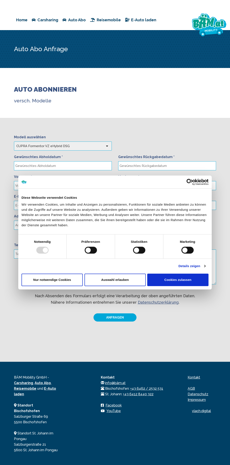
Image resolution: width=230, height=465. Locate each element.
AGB (191, 388)
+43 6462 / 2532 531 (146, 388)
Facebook (114, 405)
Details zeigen (189, 266)
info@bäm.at (115, 383)
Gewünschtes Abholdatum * (38, 157)
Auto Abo (74, 20)
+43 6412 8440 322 (138, 394)
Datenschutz (198, 394)
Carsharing (45, 20)
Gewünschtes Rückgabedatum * (146, 157)
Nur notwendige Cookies (52, 280)
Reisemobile (105, 20)
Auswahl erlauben (115, 280)
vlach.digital (201, 411)
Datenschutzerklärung (158, 302)
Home (22, 20)
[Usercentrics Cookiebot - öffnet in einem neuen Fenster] (190, 182)
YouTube (113, 411)
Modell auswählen (30, 137)
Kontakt (194, 377)
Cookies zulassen (178, 280)
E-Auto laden (140, 20)
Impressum (197, 400)
